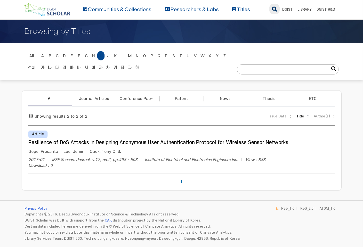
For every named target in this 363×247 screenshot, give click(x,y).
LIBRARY (305, 10)
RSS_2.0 (307, 208)
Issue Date (277, 116)
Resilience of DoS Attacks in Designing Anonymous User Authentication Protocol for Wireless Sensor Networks (158, 142)
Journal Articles (94, 99)
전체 (31, 68)
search (274, 9)
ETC (313, 99)
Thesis (269, 99)
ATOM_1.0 (327, 208)
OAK (108, 220)
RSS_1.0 (287, 208)
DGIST (287, 10)
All (31, 56)
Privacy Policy (35, 208)
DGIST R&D (325, 10)
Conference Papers (138, 99)
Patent (181, 99)
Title (300, 116)
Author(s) (322, 116)
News (225, 99)
